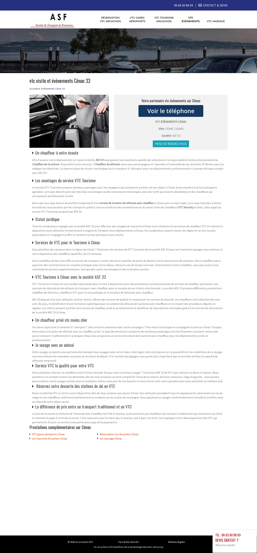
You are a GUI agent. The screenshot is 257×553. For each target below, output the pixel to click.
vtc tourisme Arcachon (164, 19)
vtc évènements (191, 19)
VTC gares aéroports (137, 19)
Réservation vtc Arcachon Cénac (119, 434)
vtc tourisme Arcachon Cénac (49, 438)
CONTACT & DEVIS (215, 5)
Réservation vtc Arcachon (110, 19)
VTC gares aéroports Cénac (48, 434)
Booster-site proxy (153, 547)
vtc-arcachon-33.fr (84, 542)
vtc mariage (216, 21)
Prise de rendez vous (171, 144)
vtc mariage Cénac (111, 438)
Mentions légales (176, 542)
